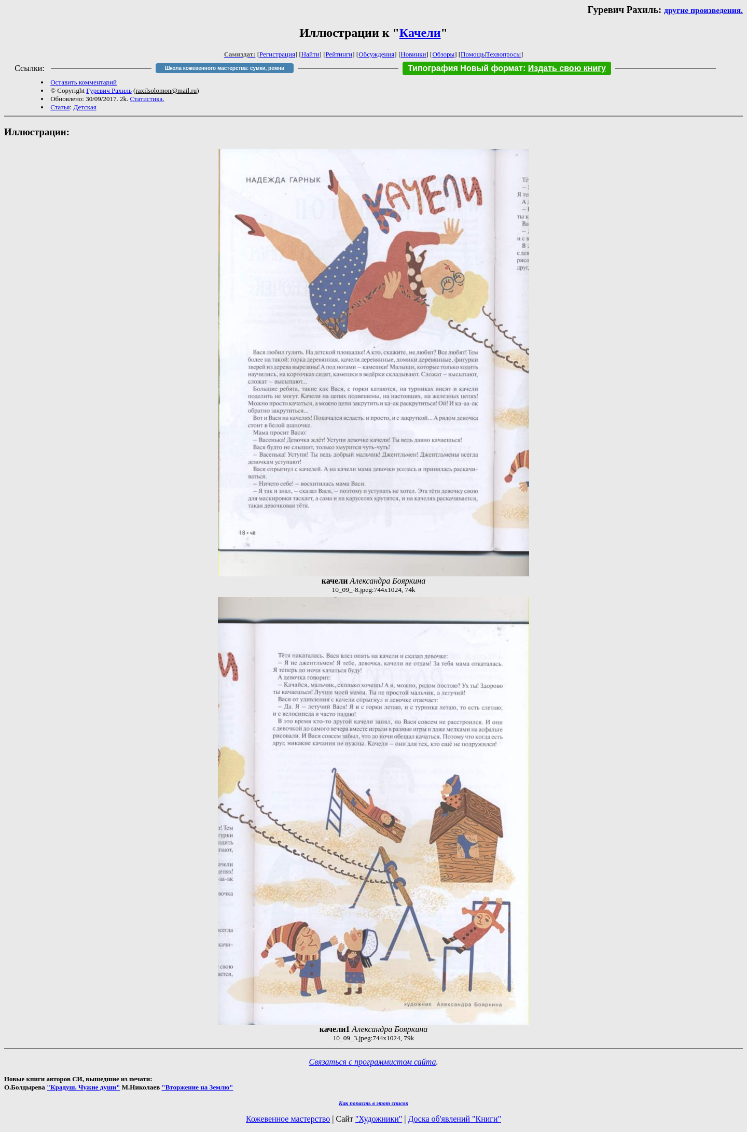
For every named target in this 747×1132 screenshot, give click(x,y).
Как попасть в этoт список (373, 1103)
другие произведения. (703, 10)
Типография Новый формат (465, 68)
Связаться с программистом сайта (372, 1061)
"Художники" (378, 1118)
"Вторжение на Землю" (197, 1087)
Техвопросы (503, 54)
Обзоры (443, 54)
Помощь (473, 54)
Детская (84, 107)
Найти (310, 54)
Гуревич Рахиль (109, 90)
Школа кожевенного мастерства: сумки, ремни (224, 68)
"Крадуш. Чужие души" (83, 1087)
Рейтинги (339, 54)
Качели (420, 32)
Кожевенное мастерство (288, 1118)
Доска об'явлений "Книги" (454, 1118)
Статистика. (147, 99)
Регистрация (277, 54)
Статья (60, 107)
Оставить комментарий (83, 82)
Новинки (413, 54)
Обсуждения (376, 54)
